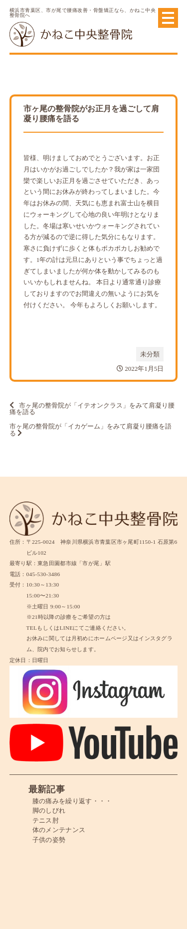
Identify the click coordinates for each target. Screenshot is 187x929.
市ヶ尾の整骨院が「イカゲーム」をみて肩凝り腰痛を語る (90, 429)
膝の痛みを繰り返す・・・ (72, 801)
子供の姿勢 (49, 840)
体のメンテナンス (59, 830)
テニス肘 (45, 820)
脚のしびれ (49, 810)
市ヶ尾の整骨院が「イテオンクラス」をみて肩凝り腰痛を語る (92, 409)
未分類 (150, 354)
